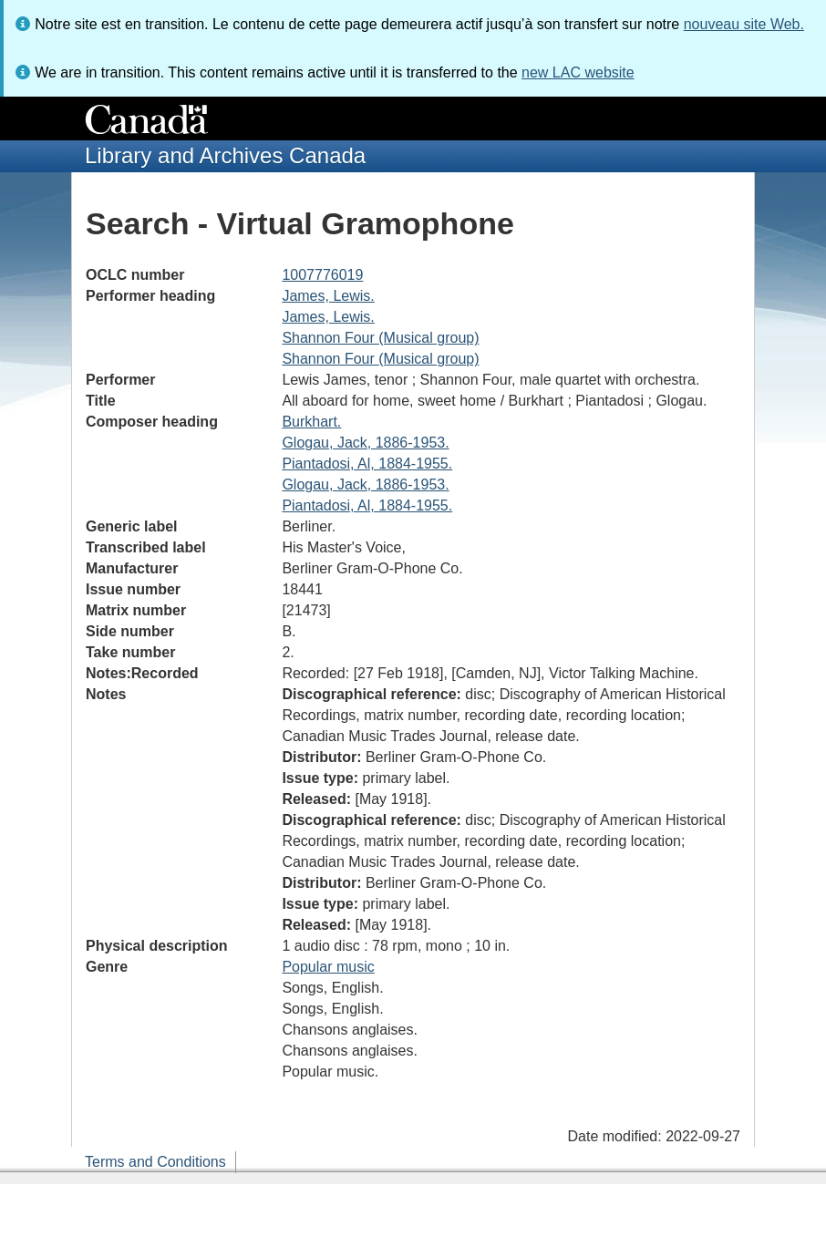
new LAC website (578, 72)
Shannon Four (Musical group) (380, 337)
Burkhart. (311, 421)
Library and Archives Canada (225, 155)
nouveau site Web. (744, 24)
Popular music (328, 966)
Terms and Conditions (155, 1162)
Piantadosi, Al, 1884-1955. (367, 463)
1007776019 (322, 275)
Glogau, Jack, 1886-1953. (365, 442)
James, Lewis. (328, 296)
